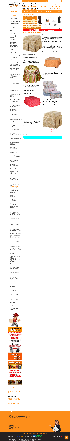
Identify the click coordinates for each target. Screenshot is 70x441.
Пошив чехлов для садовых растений (15, 95)
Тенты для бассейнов (13, 215)
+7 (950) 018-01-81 (43, 6)
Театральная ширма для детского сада (16, 243)
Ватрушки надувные (13, 201)
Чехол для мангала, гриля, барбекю (14, 116)
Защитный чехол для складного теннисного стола (15, 283)
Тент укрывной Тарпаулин (14, 129)
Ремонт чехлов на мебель (14, 60)
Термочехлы (12, 157)
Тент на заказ (12, 153)
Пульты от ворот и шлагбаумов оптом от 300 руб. (14, 391)
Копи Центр (12, 20)
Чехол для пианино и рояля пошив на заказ (15, 85)
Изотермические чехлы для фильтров (15, 257)
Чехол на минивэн (13, 106)
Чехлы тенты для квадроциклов (15, 102)
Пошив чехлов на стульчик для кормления (15, 181)
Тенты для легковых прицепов (15, 138)
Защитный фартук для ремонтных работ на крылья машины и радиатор (15, 167)
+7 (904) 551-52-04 (25, 6)
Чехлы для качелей (13, 109)
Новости (15, 387)
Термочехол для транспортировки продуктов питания (15, 259)
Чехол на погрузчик (13, 240)
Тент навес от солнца (13, 148)
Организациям (48, 11)
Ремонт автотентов (13, 69)
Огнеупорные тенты (13, 124)
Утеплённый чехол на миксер (15, 289)
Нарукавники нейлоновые (14, 271)
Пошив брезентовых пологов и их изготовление (16, 120)
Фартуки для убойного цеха (15, 165)
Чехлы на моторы (13, 133)
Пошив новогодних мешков (14, 190)
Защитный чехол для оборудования (13, 192)
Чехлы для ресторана (14, 78)
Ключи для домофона (14, 40)
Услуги (14, 15)
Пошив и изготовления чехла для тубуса (16, 209)
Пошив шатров (12, 196)
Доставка (32, 11)
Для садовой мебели (13, 53)
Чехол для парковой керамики (15, 134)
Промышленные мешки (14, 203)
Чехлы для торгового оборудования (13, 58)
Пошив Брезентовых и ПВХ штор (15, 292)
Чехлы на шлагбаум (13, 178)
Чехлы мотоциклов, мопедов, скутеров (15, 100)
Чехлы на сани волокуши (14, 212)
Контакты (39, 11)
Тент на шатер (12, 155)
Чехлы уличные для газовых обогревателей (15, 265)
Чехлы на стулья (13, 70)
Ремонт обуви (13, 47)
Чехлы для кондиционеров (14, 231)
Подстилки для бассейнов (14, 217)
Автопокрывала (12, 96)
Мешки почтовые (13, 285)
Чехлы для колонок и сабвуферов (13, 77)
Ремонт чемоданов (14, 294)
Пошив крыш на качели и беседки (14, 172)
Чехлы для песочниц (13, 164)
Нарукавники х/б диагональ (15, 272)
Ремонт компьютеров (14, 306)
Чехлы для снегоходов (14, 101)
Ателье (11, 49)
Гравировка (12, 302)
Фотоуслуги (12, 27)
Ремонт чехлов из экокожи (14, 68)
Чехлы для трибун (13, 200)
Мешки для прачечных (14, 199)
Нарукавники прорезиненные (15, 269)
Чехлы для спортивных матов (15, 267)
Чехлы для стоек (13, 204)
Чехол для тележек (13, 197)
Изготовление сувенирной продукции (15, 25)
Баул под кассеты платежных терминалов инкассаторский (15, 214)
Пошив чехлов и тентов (15, 51)
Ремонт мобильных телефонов (14, 309)
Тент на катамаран (13, 287)
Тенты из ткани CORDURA (14, 224)
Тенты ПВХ (12, 126)
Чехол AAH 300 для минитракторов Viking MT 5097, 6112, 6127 (15, 253)
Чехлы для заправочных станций (15, 137)
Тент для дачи (12, 219)
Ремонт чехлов (12, 59)
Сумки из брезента (13, 161)
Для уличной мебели (13, 110)
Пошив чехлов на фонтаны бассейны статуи (14, 80)
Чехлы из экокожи (13, 82)
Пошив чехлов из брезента (14, 93)
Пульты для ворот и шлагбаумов (14, 37)
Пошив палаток (12, 195)
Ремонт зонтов (13, 300)
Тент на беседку (13, 151)
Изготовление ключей (14, 39)
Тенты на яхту (12, 130)
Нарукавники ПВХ (13, 277)
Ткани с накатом (13, 173)
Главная (26, 11)
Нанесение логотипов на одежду (15, 30)
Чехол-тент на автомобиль (14, 97)
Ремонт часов (13, 31)
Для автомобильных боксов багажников (15, 236)
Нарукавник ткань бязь (14, 273)
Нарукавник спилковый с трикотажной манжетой (14, 275)
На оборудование (13, 52)
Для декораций (12, 91)
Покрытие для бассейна (14, 189)
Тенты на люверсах (13, 144)
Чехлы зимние (12, 261)
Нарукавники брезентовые (14, 268)
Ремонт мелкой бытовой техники (15, 305)
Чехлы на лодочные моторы (15, 105)
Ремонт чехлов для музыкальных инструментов (16, 62)
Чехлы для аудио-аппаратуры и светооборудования (15, 55)
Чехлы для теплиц (13, 290)
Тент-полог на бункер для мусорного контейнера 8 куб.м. (15, 249)
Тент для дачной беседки (14, 149)
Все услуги (14, 11)
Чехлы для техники (13, 113)
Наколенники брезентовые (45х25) (14, 279)
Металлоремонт (13, 297)
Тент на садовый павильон (14, 241)
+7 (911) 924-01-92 (34, 4)
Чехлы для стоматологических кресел (15, 234)
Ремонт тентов (12, 125)
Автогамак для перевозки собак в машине (16, 226)
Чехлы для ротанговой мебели (15, 230)
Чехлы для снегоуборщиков (15, 187)
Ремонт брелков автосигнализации (14, 46)
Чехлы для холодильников (14, 229)
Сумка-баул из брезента (14, 160)
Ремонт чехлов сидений (14, 64)
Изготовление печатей (15, 21)
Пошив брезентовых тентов (15, 141)
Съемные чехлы (13, 250)
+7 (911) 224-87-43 (25, 4)
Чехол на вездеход (13, 286)
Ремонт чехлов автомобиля (15, 65)
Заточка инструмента (14, 35)
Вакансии (58, 11)
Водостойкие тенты (13, 122)
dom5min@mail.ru (56, 8)
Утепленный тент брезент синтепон (14, 143)
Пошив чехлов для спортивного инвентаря (15, 75)
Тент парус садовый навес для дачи (15, 221)
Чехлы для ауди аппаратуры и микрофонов (15, 72)
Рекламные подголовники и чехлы (15, 247)
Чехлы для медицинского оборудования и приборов (14, 176)
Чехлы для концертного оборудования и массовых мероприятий (14, 206)
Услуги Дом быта (13, 18)
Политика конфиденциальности (29, 433)
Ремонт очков (13, 33)
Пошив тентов (12, 147)
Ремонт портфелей (14, 299)
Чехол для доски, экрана (14, 114)
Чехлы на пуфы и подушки (14, 83)
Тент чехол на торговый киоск (15, 156)
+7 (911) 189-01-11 (43, 4)
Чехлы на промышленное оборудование (14, 263)
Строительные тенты (13, 152)
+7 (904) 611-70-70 (34, 6)
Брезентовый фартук (13, 135)
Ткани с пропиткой (13, 174)
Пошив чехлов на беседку (14, 89)
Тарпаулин (12, 121)
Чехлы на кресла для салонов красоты (15, 185)
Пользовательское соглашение (41, 433)
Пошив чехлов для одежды (14, 90)
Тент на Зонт (12, 139)
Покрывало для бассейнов (14, 218)
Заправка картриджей (14, 23)
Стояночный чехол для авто (15, 237)
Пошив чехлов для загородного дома (15, 87)
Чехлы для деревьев (13, 111)
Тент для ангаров (13, 223)
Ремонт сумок (13, 296)
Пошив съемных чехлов (14, 179)
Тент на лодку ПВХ (13, 238)
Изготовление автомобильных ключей (15, 43)
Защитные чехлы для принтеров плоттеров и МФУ (15, 281)
